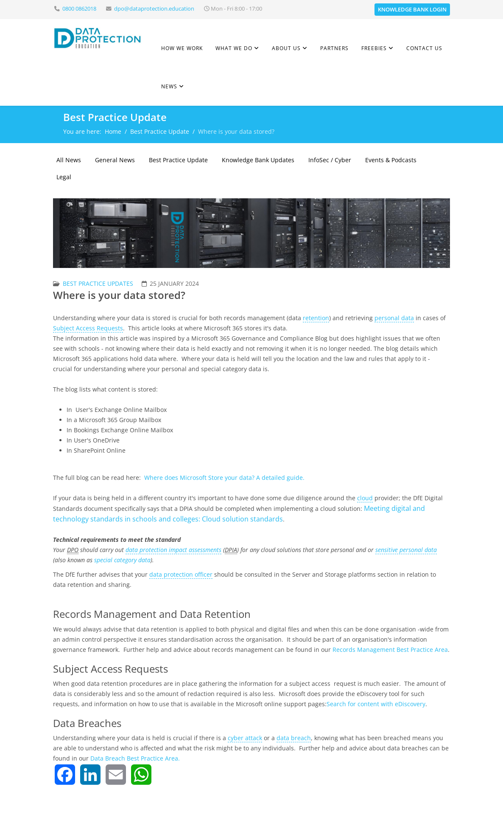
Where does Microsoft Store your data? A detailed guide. (224, 477)
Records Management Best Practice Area (390, 649)
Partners (334, 48)
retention (316, 318)
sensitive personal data (406, 550)
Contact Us (424, 48)
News (169, 86)
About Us (286, 48)
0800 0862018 (79, 8)
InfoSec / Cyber (329, 160)
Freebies (374, 48)
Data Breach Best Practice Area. (135, 758)
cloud (365, 498)
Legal (63, 177)
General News (115, 160)
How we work (182, 48)
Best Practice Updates (98, 283)
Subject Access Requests (88, 328)
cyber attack (245, 738)
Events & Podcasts (390, 160)
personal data (394, 318)
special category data (122, 560)
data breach (294, 738)
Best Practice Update (159, 131)
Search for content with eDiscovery (376, 704)
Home (113, 131)
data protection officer (180, 574)
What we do (233, 48)
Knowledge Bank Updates (258, 160)
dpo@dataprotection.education (154, 8)
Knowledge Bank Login (412, 9)
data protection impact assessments (173, 550)
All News (68, 160)
